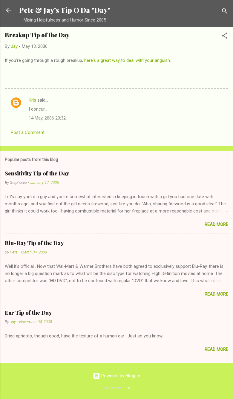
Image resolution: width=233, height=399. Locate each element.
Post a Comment (28, 132)
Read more (216, 224)
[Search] (224, 12)
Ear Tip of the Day (28, 312)
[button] (224, 36)
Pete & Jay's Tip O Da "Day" (65, 10)
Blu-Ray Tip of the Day (34, 243)
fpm (129, 387)
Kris (32, 100)
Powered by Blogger (116, 375)
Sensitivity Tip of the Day (37, 173)
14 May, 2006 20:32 (47, 118)
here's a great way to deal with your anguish (127, 60)
